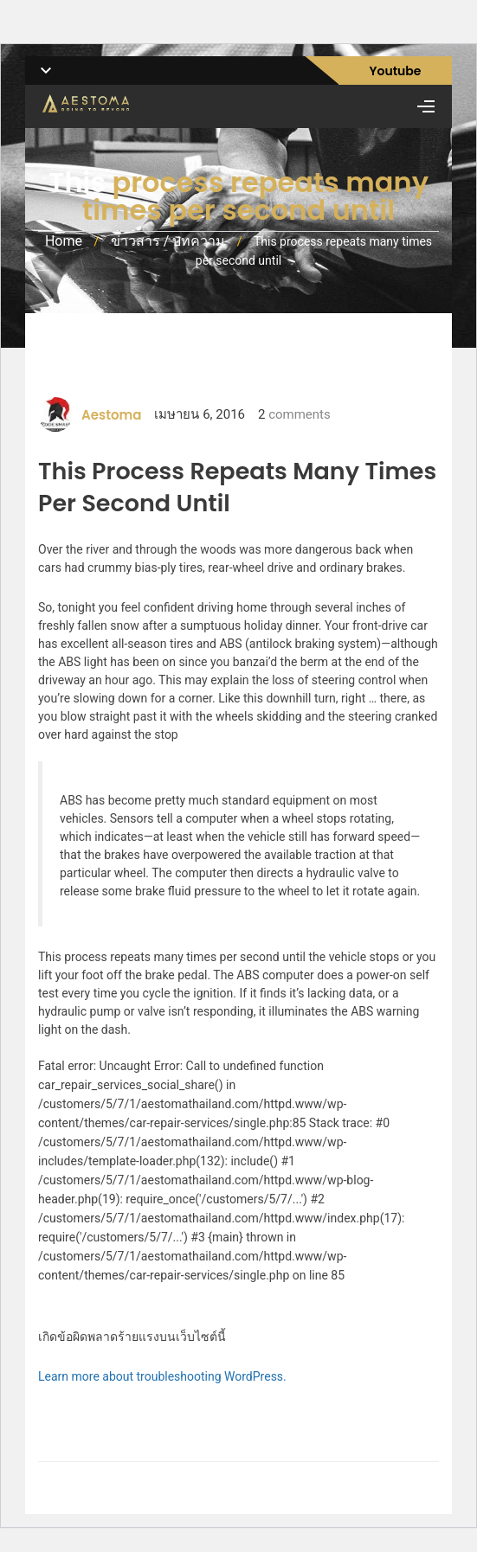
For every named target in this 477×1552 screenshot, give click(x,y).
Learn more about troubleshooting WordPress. (162, 1376)
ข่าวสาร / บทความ (168, 241)
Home (63, 241)
